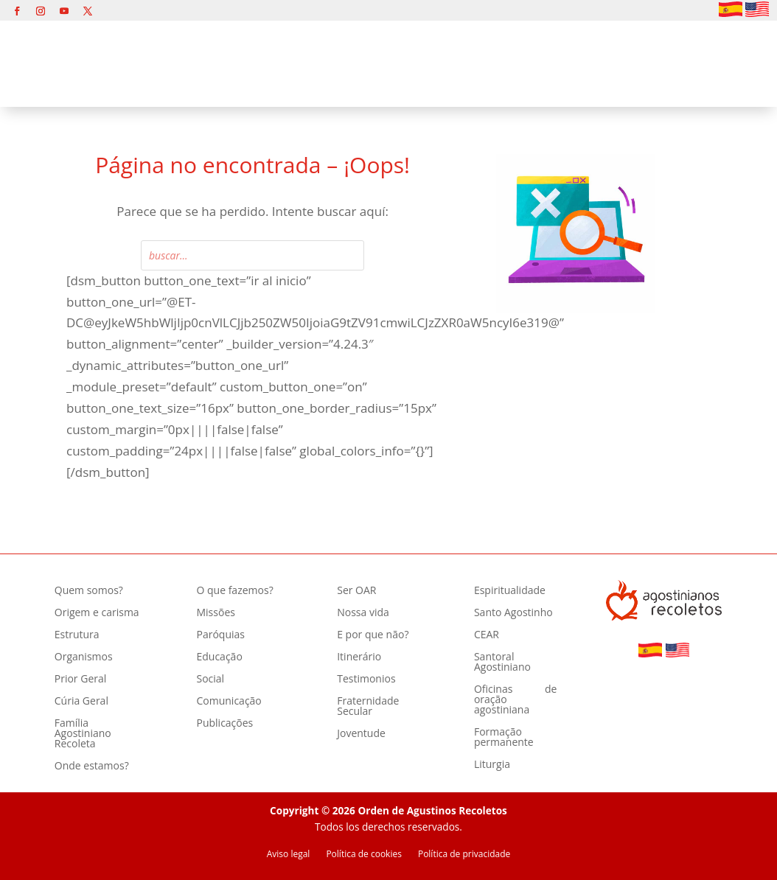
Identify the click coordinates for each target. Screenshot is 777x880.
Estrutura (77, 635)
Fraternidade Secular (368, 707)
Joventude (361, 734)
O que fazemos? (234, 591)
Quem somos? (89, 591)
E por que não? (372, 635)
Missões (215, 613)
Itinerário (359, 657)
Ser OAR (356, 591)
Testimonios (366, 679)
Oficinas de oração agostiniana (515, 700)
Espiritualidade (510, 591)
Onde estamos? (92, 766)
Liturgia (492, 765)
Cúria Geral (81, 702)
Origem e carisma (97, 613)
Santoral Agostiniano (502, 663)
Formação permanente (504, 738)
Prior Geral (81, 679)
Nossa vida (363, 613)
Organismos (84, 657)
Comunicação (228, 702)
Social (210, 679)
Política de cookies (364, 854)
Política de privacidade (464, 854)
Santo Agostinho (513, 613)
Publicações (224, 724)
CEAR (486, 635)
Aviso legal (288, 854)
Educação (219, 657)
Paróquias (220, 635)
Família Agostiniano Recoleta (83, 734)
